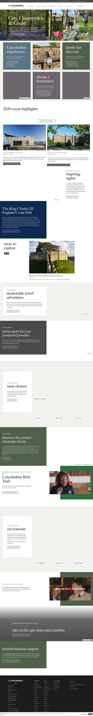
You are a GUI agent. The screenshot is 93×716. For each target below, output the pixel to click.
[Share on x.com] (16, 38)
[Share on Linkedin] (14, 38)
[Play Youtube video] (70, 458)
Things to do (31, 6)
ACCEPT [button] (90, 714)
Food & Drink (52, 6)
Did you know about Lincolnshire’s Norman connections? (45, 251)
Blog (59, 1)
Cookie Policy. (3, 713)
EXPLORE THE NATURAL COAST (21, 610)
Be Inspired (44, 6)
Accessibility (63, 1)
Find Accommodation (12, 671)
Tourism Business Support (79, 1)
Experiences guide (13, 286)
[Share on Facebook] (12, 38)
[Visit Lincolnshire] (15, 6)
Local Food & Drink (12, 675)
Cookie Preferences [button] (83, 714)
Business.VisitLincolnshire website (11, 629)
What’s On (38, 6)
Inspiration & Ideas (12, 673)
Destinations (69, 6)
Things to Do (10, 661)
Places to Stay (61, 6)
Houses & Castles (72, 172)
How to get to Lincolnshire (13, 686)
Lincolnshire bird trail (10, 468)
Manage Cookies (73, 657)
